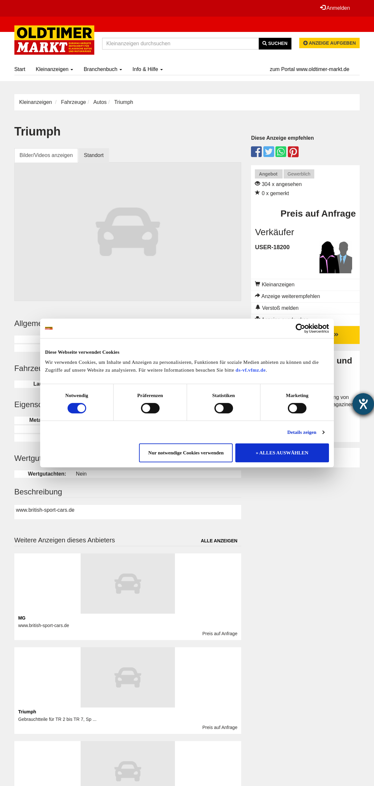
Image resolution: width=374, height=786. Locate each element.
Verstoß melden (277, 308)
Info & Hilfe (147, 69)
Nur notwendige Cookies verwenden (186, 452)
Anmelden (335, 8)
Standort (93, 155)
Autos (100, 102)
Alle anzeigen (219, 540)
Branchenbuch (103, 69)
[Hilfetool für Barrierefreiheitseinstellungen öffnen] (363, 404)
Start (19, 69)
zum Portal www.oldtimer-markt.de (310, 69)
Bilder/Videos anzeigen (46, 155)
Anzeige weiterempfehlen (287, 296)
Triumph (27, 711)
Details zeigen (301, 432)
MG (22, 618)
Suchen (275, 43)
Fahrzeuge (73, 102)
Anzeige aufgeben (329, 43)
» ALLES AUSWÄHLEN (282, 452)
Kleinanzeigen (54, 69)
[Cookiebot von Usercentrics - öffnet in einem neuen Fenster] (300, 328)
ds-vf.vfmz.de (251, 370)
